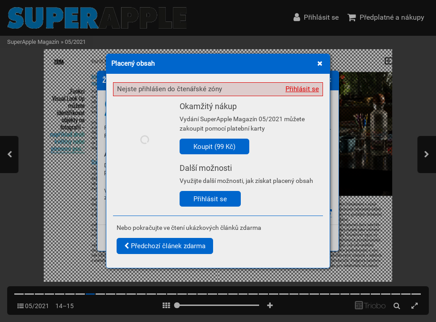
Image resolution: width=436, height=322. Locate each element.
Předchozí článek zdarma (164, 246)
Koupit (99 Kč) (214, 147)
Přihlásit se (302, 89)
